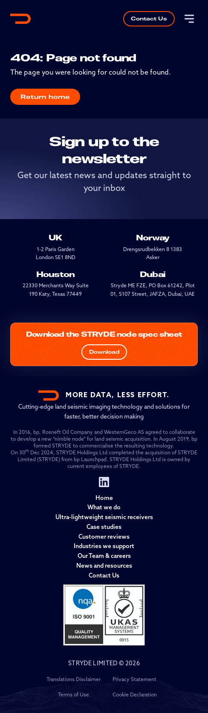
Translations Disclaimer (73, 679)
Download (104, 352)
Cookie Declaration (135, 695)
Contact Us (149, 18)
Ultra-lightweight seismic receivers (104, 517)
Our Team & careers (104, 556)
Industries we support (104, 546)
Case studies (104, 527)
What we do (104, 508)
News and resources (104, 566)
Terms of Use (73, 695)
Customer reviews (104, 537)
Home (104, 498)
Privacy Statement (134, 679)
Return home (45, 96)
